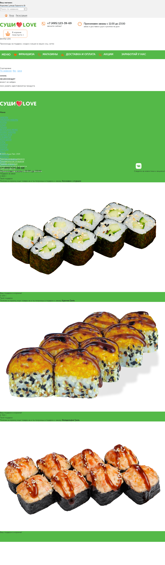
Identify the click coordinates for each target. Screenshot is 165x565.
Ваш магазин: (6, 3)
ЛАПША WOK (6, 135)
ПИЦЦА (3, 127)
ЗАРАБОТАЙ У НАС (133, 54)
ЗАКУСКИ (4, 149)
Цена (19, 71)
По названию (6, 71)
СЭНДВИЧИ (5, 137)
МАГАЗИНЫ (50, 54)
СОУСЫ (3, 147)
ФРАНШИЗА (27, 54)
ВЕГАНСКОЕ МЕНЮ (9, 130)
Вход (11, 15)
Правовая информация (8, 164)
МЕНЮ (6, 54)
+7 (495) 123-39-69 (59, 23)
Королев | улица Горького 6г (13, 6)
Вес (14, 71)
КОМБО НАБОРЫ (8, 132)
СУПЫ (2, 142)
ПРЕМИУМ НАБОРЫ (9, 120)
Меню (2, 152)
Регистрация (21, 15)
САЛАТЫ (4, 145)
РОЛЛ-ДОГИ (6, 140)
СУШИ (3, 125)
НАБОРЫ (4, 117)
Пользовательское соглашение (12, 161)
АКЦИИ (108, 54)
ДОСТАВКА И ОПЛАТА (80, 54)
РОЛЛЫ (3, 122)
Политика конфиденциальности (12, 159)
